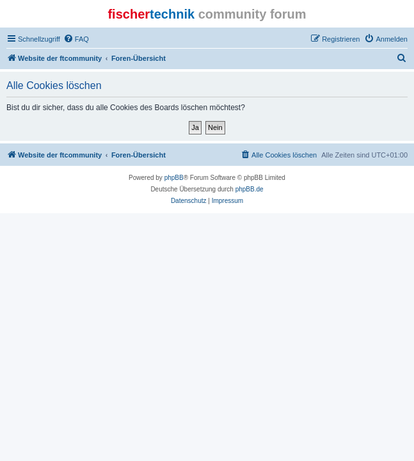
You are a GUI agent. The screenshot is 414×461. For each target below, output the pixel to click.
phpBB (174, 177)
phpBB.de (249, 189)
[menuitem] (76, 39)
